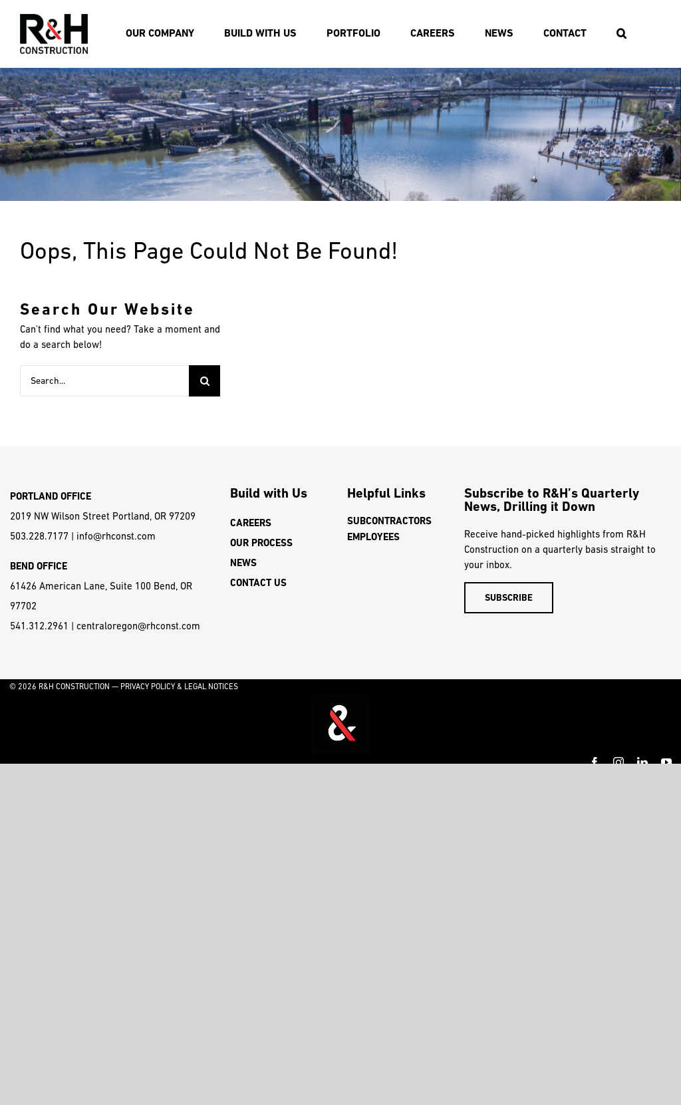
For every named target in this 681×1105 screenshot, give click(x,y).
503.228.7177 (39, 536)
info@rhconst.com (116, 536)
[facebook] (594, 762)
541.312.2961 (39, 625)
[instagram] (618, 762)
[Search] (204, 380)
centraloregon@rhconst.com (138, 625)
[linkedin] (642, 762)
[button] (621, 33)
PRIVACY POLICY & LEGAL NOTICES (179, 686)
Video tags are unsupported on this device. (340, 724)
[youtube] (666, 762)
